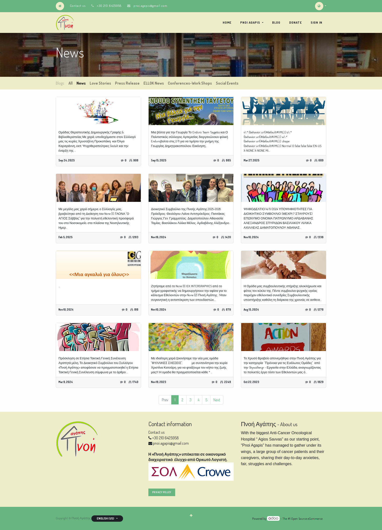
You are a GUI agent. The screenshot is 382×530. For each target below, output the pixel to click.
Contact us (78, 6)
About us (288, 424)
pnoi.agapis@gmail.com (150, 6)
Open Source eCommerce (307, 518)
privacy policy (161, 492)
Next (216, 399)
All (70, 83)
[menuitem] (227, 22)
